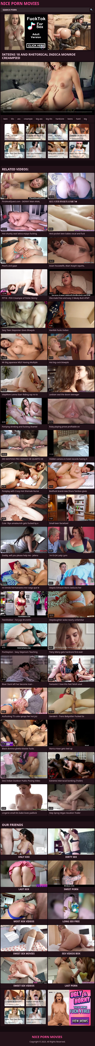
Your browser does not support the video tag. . (47, 88)
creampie (28, 118)
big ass (39, 118)
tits (12, 118)
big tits (49, 118)
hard (78, 118)
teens (70, 118)
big (85, 118)
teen (5, 118)
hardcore (60, 118)
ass (18, 118)
